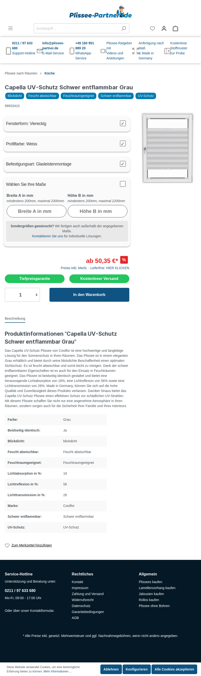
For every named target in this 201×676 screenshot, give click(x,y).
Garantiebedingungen (88, 612)
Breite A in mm (20, 195)
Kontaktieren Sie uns (47, 236)
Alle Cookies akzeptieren (174, 669)
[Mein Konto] (164, 28)
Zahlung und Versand (87, 594)
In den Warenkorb (89, 295)
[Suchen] (123, 28)
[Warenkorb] (183, 28)
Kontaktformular (42, 611)
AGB (75, 618)
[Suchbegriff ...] (76, 28)
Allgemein (148, 574)
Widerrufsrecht (82, 600)
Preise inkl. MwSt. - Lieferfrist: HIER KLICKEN (95, 268)
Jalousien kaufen (151, 594)
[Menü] (10, 28)
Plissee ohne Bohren (154, 606)
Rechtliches (82, 574)
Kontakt (77, 582)
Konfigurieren (137, 669)
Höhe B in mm (80, 195)
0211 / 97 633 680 (20, 591)
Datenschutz (81, 606)
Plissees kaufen (150, 582)
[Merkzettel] (152, 28)
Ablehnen (111, 669)
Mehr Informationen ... (57, 671)
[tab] (15, 318)
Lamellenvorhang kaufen (157, 588)
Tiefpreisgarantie (34, 279)
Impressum (80, 588)
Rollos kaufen (149, 600)
